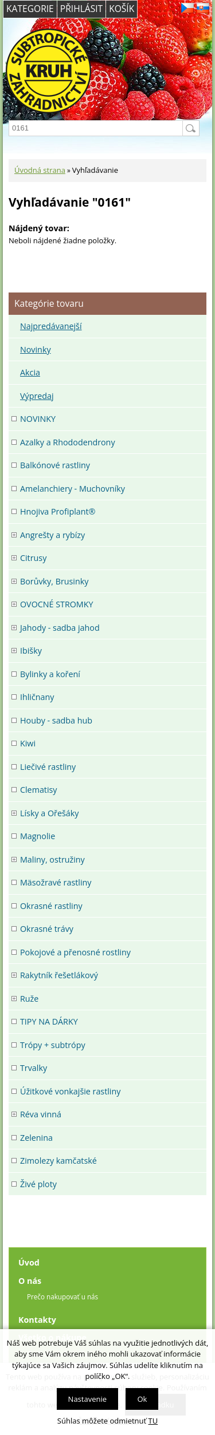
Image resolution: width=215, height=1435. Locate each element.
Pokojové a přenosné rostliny (75, 952)
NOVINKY (38, 418)
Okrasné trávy (46, 928)
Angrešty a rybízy (52, 534)
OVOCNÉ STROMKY (56, 604)
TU (153, 1421)
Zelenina (36, 1137)
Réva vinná (40, 1114)
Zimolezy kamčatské (58, 1160)
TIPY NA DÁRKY (49, 1021)
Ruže (29, 998)
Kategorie (30, 8)
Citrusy (33, 557)
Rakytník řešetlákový (59, 975)
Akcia (30, 372)
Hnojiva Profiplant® (57, 511)
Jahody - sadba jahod (60, 627)
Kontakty (37, 1319)
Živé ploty (38, 1184)
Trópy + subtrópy (52, 1044)
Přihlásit (81, 8)
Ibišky (31, 650)
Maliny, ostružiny (52, 859)
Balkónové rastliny (55, 465)
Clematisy (38, 789)
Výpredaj (37, 395)
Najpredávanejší (51, 326)
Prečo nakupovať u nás (62, 1296)
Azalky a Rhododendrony (67, 442)
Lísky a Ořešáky (49, 813)
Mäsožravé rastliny (55, 882)
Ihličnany (37, 696)
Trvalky (33, 1067)
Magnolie (37, 836)
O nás (29, 1280)
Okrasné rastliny (51, 905)
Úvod (29, 1262)
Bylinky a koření (50, 674)
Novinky (35, 349)
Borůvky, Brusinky (54, 581)
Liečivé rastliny (48, 766)
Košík (121, 8)
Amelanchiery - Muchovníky (72, 488)
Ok (142, 1399)
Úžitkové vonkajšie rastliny (70, 1091)
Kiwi (28, 743)
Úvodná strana (39, 170)
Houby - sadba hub (56, 720)
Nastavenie (87, 1399)
